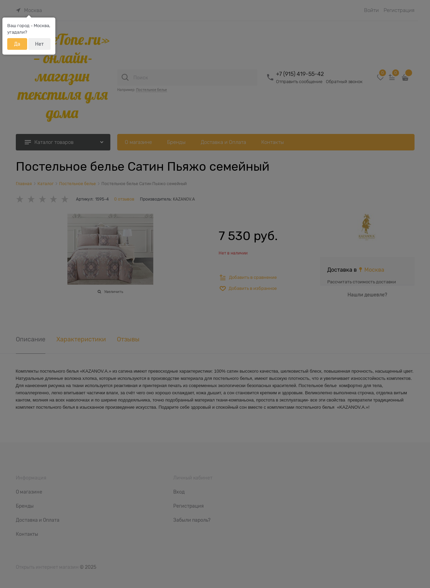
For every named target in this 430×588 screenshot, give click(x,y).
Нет (39, 44)
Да (17, 44)
